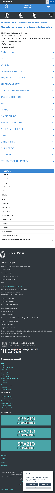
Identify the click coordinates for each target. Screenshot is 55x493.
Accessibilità (4, 465)
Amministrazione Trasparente (9, 378)
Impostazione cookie (7, 489)
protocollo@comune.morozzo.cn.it (13, 286)
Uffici (2, 363)
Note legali (5, 227)
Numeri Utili (5, 203)
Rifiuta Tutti (45, 484)
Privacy (3, 459)
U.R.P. (4, 191)
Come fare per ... (5, 372)
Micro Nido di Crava (6, 407)
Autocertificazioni (7, 231)
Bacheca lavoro (6, 219)
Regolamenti (4, 383)
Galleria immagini (6, 389)
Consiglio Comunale (7, 367)
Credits (3, 462)
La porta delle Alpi (6, 405)
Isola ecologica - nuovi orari (9, 236)
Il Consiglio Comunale (8, 183)
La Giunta (5, 179)
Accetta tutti (32, 484)
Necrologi (5, 223)
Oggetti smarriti (6, 211)
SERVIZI (52, 2)
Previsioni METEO (7, 215)
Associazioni (4, 387)
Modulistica (4, 380)
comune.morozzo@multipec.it (12, 283)
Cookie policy (35, 481)
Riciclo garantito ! (6, 401)
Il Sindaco (5, 175)
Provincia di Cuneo (6, 399)
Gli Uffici (4, 195)
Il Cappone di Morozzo (7, 403)
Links (3, 199)
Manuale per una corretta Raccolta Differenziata (16, 240)
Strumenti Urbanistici (7, 385)
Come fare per (6, 207)
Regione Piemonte (7, 2)
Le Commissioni (6, 187)
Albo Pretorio (5, 376)
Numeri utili (4, 370)
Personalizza (38, 487)
